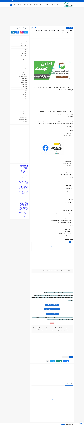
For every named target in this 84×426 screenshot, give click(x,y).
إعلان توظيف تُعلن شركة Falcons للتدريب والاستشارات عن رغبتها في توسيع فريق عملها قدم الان (23, 215)
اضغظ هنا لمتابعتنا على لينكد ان (52, 313)
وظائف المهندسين (23, 102)
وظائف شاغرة (24, 108)
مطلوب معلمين (24, 70)
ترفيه (26, 57)
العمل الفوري (35, 4)
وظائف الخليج (29, 4)
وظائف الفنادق (24, 94)
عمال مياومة (24, 63)
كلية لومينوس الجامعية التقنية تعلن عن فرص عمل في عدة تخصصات (23, 192)
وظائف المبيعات (24, 96)
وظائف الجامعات (24, 84)
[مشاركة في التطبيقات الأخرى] (47, 361)
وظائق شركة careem (23, 119)
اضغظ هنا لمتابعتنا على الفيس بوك (52, 309)
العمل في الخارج (42, 4)
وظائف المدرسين (24, 98)
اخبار (26, 41)
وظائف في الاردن (16, 4)
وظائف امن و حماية (23, 106)
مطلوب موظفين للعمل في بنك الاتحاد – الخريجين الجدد (23, 182)
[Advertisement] (42, 17)
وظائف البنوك (24, 78)
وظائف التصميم (24, 82)
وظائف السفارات (24, 90)
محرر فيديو (25, 67)
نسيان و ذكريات (24, 74)
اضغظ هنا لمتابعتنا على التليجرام (52, 304)
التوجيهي (25, 49)
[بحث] (11, 5)
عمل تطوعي (24, 65)
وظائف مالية (24, 115)
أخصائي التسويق (24, 43)
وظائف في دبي (24, 113)
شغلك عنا (63, 424)
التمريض (25, 47)
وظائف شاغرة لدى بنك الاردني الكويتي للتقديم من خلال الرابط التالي (23, 171)
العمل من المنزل (24, 55)
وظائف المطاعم (55, 4)
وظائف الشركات (24, 92)
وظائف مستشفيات (23, 117)
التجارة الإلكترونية (24, 45)
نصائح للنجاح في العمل (23, 76)
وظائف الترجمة (24, 80)
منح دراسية (25, 72)
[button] (66, 361)
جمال (26, 61)
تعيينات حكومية (48, 4)
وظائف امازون (24, 104)
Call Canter (25, 121)
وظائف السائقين (23, 4)
